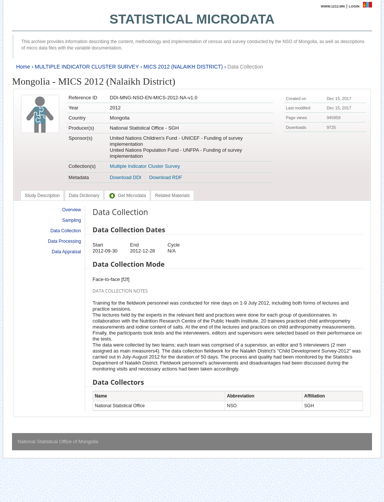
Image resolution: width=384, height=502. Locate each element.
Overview (71, 209)
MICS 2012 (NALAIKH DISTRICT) (183, 67)
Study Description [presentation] (42, 195)
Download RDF (165, 177)
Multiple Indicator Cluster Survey (145, 166)
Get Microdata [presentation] (127, 196)
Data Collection (245, 67)
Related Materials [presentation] (172, 195)
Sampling (71, 220)
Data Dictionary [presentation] (84, 195)
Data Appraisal (66, 251)
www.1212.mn (333, 6)
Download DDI (125, 177)
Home (23, 67)
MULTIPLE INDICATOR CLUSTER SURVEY (87, 67)
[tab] (42, 195)
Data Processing (64, 241)
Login (354, 6)
